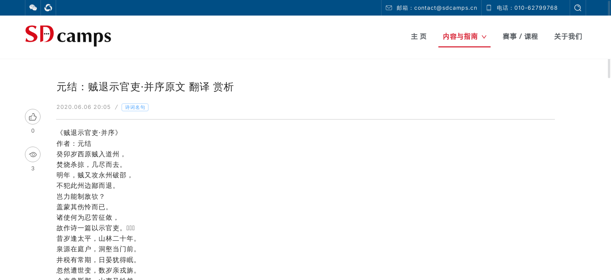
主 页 (419, 36)
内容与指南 (465, 36)
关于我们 (568, 36)
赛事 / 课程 (520, 36)
